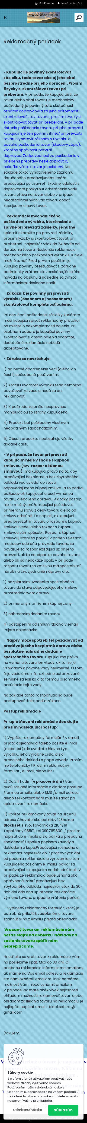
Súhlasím (63, 1110)
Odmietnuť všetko (27, 1110)
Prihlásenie (46, 3)
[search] (79, 17)
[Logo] (43, 17)
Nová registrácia (72, 3)
